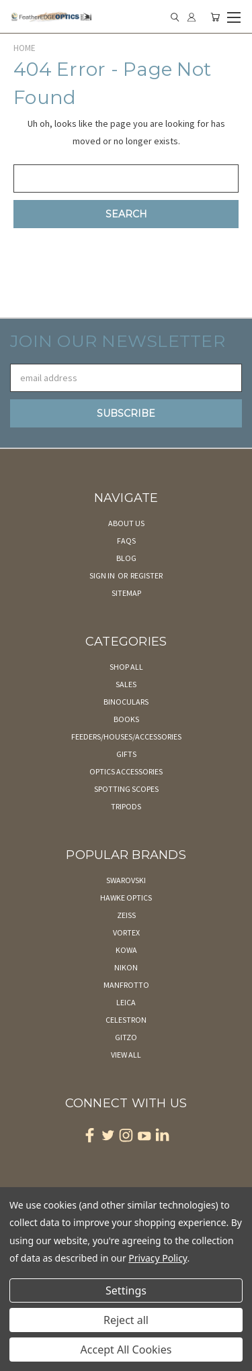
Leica (126, 1002)
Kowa (126, 950)
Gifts (126, 754)
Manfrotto (126, 985)
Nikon (126, 967)
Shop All (126, 667)
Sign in (102, 575)
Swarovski (126, 880)
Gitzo (126, 1037)
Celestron (126, 1020)
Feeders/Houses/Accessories (126, 736)
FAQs (126, 541)
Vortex (126, 932)
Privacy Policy (157, 1258)
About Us (126, 523)
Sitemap (126, 593)
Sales (126, 684)
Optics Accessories (126, 771)
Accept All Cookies (126, 1349)
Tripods (126, 806)
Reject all (126, 1320)
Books (126, 719)
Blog (126, 558)
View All (126, 1055)
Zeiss (126, 915)
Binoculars (126, 702)
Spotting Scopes (126, 789)
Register (146, 575)
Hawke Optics (126, 898)
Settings (126, 1290)
